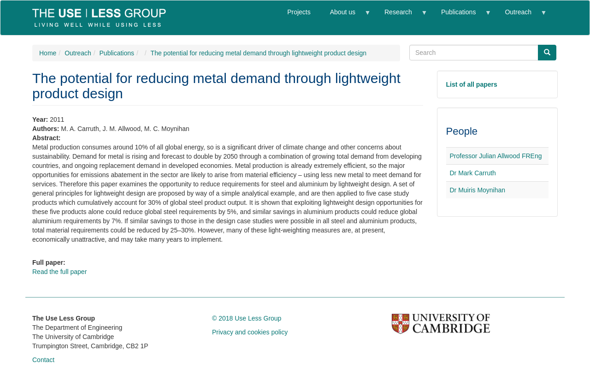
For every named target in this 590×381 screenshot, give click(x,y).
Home (47, 53)
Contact (43, 359)
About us (345, 16)
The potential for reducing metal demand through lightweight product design (259, 53)
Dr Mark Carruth (473, 173)
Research (400, 16)
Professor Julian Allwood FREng (496, 156)
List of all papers (471, 84)
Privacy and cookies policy (250, 332)
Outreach (520, 16)
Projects (299, 12)
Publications (460, 16)
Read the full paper (59, 271)
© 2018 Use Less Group (246, 318)
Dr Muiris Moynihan (478, 190)
